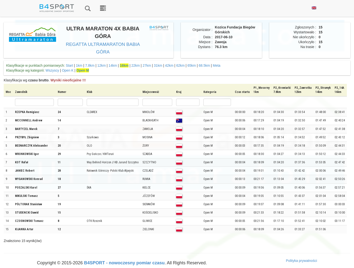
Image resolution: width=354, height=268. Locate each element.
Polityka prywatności (301, 261)
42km (169, 65)
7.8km (90, 65)
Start (69, 65)
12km (101, 65)
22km (135, 65)
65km (191, 65)
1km (79, 65)
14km (113, 65)
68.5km (204, 65)
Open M (82, 70)
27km (146, 65)
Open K (67, 70)
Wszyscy (52, 70)
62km (180, 65)
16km (124, 65)
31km (158, 65)
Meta (216, 65)
